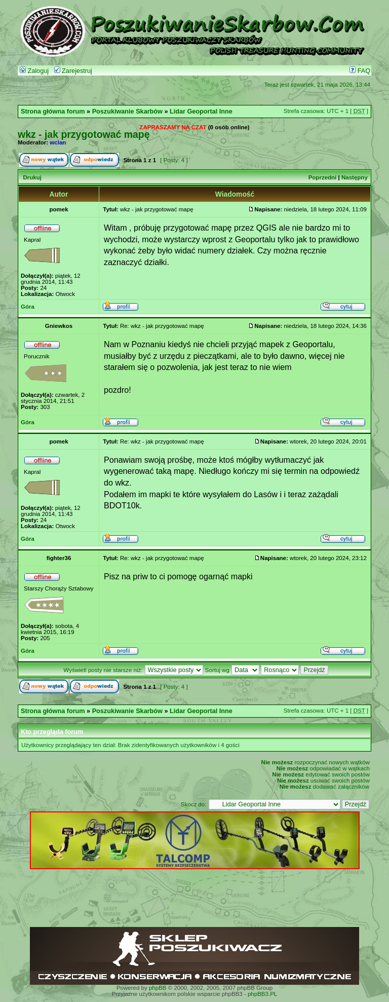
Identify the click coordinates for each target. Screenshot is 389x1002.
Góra (27, 307)
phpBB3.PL (262, 994)
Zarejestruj (73, 71)
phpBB (158, 988)
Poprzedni (322, 177)
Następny (354, 177)
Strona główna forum (53, 111)
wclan (58, 142)
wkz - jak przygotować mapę (84, 134)
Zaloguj (34, 71)
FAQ (359, 71)
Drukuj (32, 177)
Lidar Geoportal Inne (201, 111)
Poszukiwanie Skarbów (127, 111)
